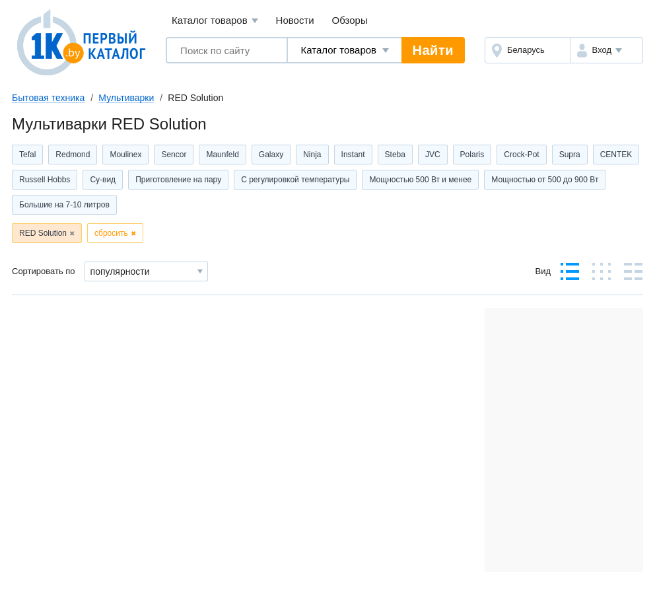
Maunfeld (222, 154)
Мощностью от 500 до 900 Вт (544, 179)
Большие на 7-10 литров (64, 204)
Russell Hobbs (44, 179)
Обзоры (350, 20)
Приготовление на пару (178, 179)
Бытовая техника (48, 97)
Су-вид (103, 179)
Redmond (72, 154)
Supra (569, 154)
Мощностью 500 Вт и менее (420, 179)
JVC (432, 154)
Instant (353, 154)
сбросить (111, 233)
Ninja (312, 154)
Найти (433, 50)
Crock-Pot (521, 154)
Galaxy (271, 154)
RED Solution (43, 233)
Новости (295, 20)
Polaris (472, 154)
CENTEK (616, 154)
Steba (395, 154)
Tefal (27, 154)
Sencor (173, 154)
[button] (606, 50)
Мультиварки (126, 97)
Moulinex (125, 154)
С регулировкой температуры (295, 179)
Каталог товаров (215, 21)
